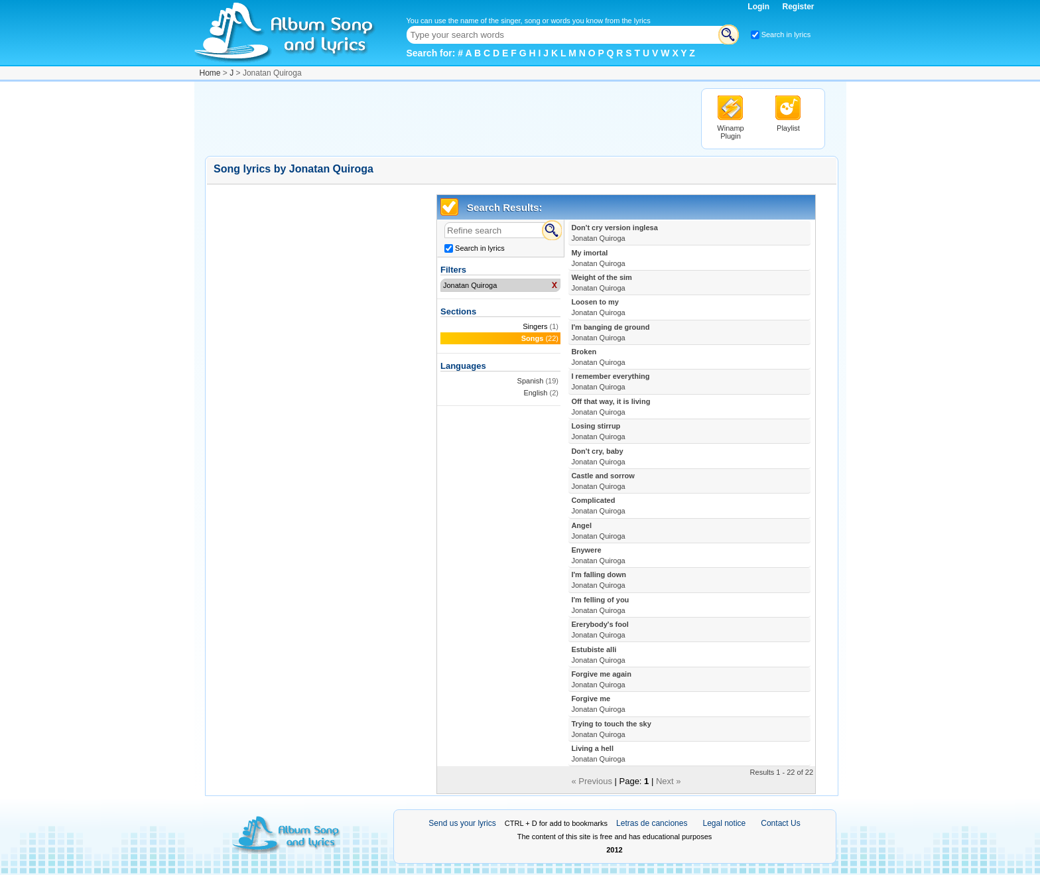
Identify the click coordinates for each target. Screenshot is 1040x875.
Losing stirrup (598, 431)
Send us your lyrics (461, 823)
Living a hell (598, 753)
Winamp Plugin (730, 132)
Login (759, 6)
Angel (598, 530)
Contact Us (780, 823)
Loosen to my (598, 307)
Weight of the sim (601, 282)
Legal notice (724, 823)
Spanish (530, 381)
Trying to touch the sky (611, 729)
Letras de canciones (651, 823)
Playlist (788, 128)
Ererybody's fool (599, 629)
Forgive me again (601, 679)
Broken (598, 357)
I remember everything (610, 381)
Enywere (598, 555)
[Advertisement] (446, 118)
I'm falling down (598, 580)
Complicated (598, 505)
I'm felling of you (600, 605)
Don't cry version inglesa (614, 233)
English (535, 393)
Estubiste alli (598, 654)
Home (210, 73)
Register (798, 6)
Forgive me (598, 704)
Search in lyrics (786, 34)
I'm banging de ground (610, 332)
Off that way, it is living (610, 406)
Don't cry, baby (598, 456)
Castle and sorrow (602, 481)
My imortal (598, 258)
